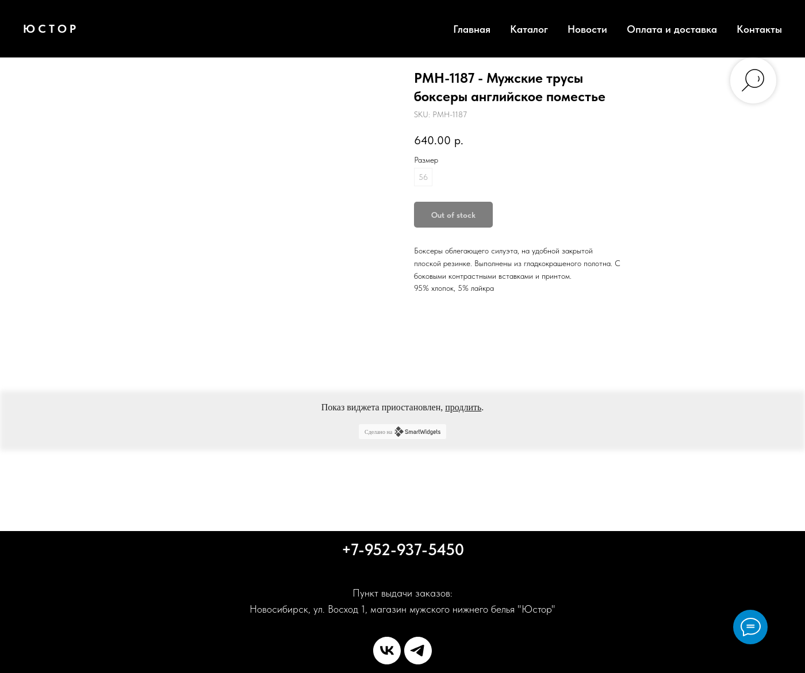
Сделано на (402, 431)
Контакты (759, 29)
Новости (587, 29)
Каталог (529, 29)
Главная (471, 29)
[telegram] (418, 650)
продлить (463, 407)
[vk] (387, 650)
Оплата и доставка (672, 29)
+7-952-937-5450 (403, 549)
